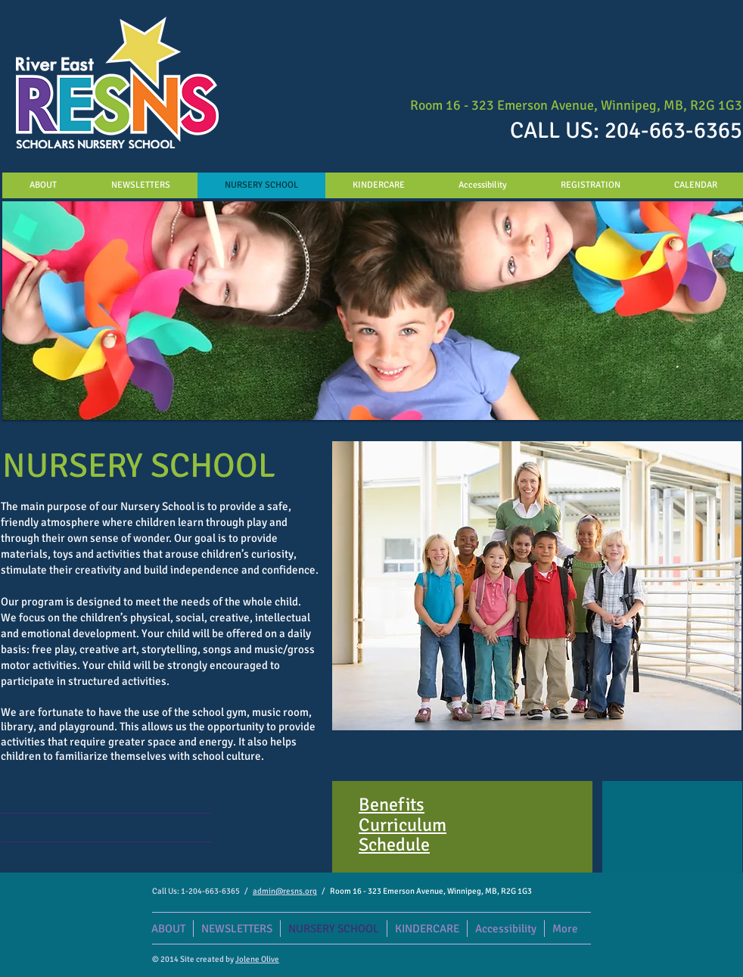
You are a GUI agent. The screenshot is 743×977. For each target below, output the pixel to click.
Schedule (394, 844)
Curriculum (402, 825)
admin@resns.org (285, 891)
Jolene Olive (257, 959)
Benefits (391, 804)
